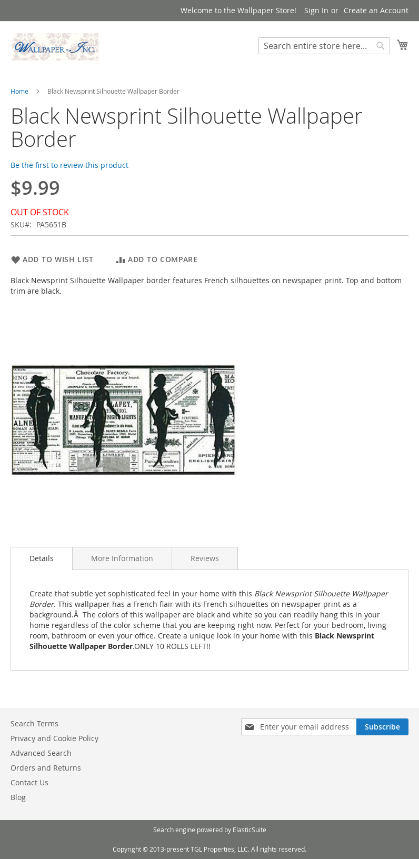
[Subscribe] (382, 726)
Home (19, 91)
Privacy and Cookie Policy (54, 738)
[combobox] (324, 45)
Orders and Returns (46, 768)
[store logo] (55, 47)
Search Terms (34, 723)
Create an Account (376, 10)
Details (41, 558)
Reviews (205, 558)
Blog (18, 797)
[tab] (42, 558)
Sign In (316, 10)
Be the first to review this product (69, 165)
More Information (122, 558)
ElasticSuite (249, 829)
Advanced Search (41, 753)
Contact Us (29, 782)
